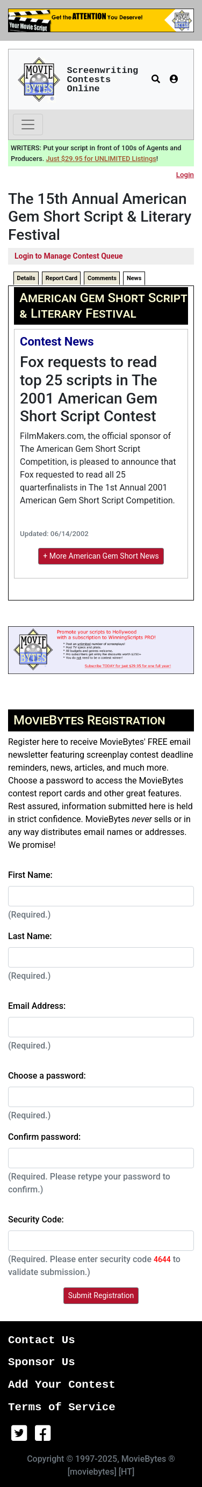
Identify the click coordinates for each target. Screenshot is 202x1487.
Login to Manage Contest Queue (69, 256)
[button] (155, 79)
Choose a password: (47, 1076)
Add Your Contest (62, 1385)
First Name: (30, 875)
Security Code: (36, 1219)
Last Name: (30, 936)
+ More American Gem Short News (100, 556)
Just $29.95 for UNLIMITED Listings (101, 159)
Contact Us (41, 1340)
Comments (102, 278)
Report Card (61, 278)
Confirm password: (44, 1137)
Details (26, 278)
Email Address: (37, 1006)
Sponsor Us (41, 1362)
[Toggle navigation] (28, 124)
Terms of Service (62, 1407)
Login (185, 175)
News (134, 278)
